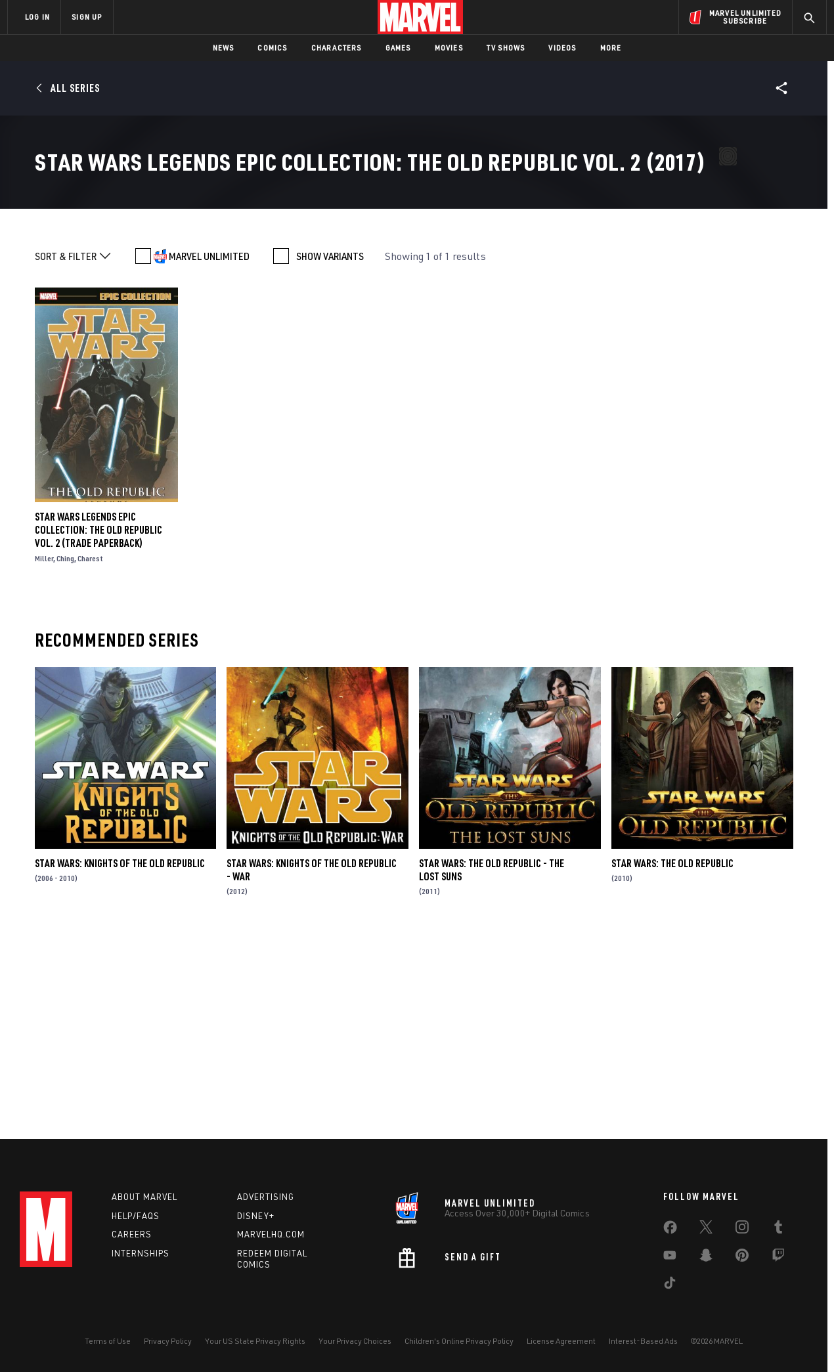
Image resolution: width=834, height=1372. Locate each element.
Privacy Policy (168, 1341)
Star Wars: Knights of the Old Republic (120, 1057)
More (611, 48)
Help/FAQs (136, 1216)
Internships (140, 1253)
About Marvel (144, 1196)
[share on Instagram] (742, 1229)
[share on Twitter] (706, 1229)
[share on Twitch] (778, 1257)
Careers (132, 1234)
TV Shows (506, 48)
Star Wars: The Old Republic (672, 1057)
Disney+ (255, 1216)
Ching (65, 753)
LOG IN (37, 17)
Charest (90, 753)
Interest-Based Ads (643, 1341)
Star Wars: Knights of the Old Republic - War (312, 1064)
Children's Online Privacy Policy (459, 1341)
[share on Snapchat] (706, 1257)
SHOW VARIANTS (330, 451)
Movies (449, 48)
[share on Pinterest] (742, 1257)
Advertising (265, 1196)
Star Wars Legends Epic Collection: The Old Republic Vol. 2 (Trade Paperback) (98, 724)
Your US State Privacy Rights (255, 1341)
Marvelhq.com (271, 1234)
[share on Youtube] (669, 1257)
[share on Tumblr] (778, 1229)
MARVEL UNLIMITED (209, 451)
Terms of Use (108, 1341)
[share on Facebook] (670, 1230)
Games (398, 48)
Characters (336, 48)
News (223, 48)
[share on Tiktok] (669, 1285)
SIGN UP (87, 17)
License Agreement (561, 1341)
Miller (44, 753)
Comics (272, 48)
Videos (562, 48)
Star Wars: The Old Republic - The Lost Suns (491, 1064)
